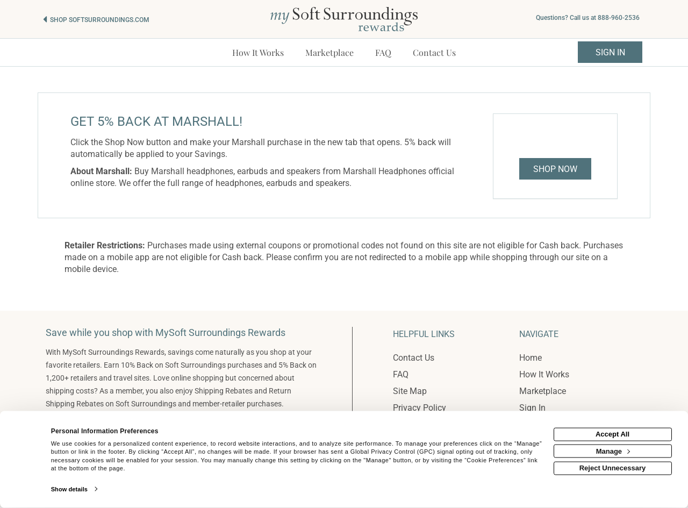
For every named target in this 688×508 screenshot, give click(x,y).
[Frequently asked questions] (383, 52)
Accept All (612, 434)
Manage (613, 451)
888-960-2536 (619, 18)
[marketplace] (329, 52)
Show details (69, 489)
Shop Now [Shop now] (555, 169)
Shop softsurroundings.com (99, 20)
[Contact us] (434, 52)
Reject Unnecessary (612, 468)
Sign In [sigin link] (610, 52)
